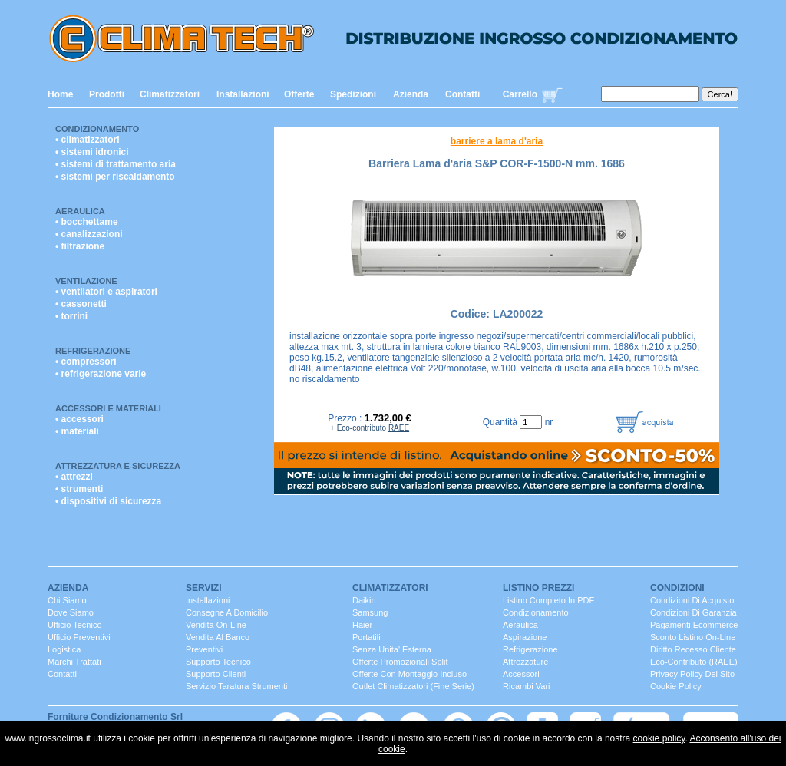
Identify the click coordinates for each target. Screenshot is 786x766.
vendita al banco (217, 637)
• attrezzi (74, 476)
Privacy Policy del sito (692, 674)
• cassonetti (81, 304)
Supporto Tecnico (218, 661)
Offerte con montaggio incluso (409, 674)
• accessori (79, 419)
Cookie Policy (676, 686)
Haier (362, 624)
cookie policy (659, 738)
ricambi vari (526, 686)
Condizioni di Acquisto (692, 600)
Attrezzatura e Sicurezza (117, 465)
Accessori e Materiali (108, 408)
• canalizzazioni (89, 234)
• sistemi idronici (92, 152)
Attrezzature (525, 661)
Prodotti (106, 94)
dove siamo (71, 612)
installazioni (208, 600)
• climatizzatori (87, 139)
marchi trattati (74, 661)
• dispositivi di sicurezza (108, 501)
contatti (62, 674)
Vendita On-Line (216, 624)
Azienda (410, 94)
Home (60, 94)
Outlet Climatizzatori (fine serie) (413, 686)
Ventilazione (86, 281)
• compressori (86, 361)
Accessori (521, 674)
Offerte (299, 94)
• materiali (77, 431)
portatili (366, 637)
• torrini (71, 316)
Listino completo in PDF (548, 600)
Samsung (370, 612)
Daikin (364, 600)
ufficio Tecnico (75, 624)
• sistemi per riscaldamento (115, 176)
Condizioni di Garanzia (693, 612)
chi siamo (67, 600)
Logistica (64, 649)
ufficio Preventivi (79, 637)
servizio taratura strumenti (236, 686)
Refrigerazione (92, 350)
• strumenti (79, 489)
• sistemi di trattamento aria (115, 164)
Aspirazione (525, 637)
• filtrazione (79, 246)
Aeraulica (80, 211)
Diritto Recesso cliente (693, 649)
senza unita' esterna (391, 649)
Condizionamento (97, 129)
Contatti (462, 94)
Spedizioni (353, 94)
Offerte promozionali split (400, 661)
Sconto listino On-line (692, 637)
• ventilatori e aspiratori (106, 291)
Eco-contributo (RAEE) (694, 661)
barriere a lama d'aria (497, 141)
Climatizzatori (170, 94)
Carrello (520, 94)
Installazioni (242, 94)
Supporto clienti (216, 674)
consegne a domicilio (227, 612)
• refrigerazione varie (100, 373)
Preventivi (204, 649)
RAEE (398, 428)
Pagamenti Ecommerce (694, 624)
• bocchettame (86, 221)
